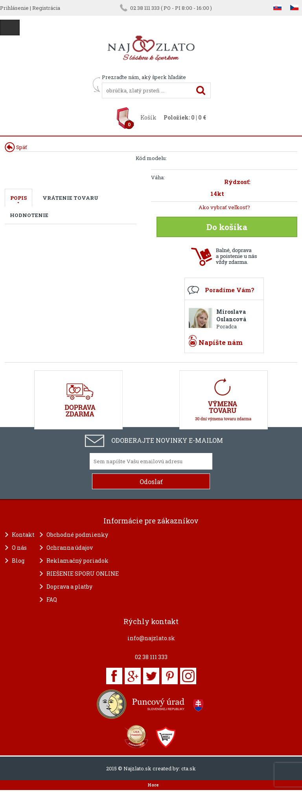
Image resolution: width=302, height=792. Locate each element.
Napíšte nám (221, 342)
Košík (148, 117)
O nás (19, 547)
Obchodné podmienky (77, 534)
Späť (16, 147)
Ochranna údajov (69, 547)
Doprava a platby (69, 586)
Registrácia (46, 7)
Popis (18, 197)
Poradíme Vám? (229, 290)
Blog (18, 560)
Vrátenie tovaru (70, 197)
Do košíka (226, 226)
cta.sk (188, 768)
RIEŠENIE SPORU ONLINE (82, 573)
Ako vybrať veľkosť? (224, 207)
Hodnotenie (29, 215)
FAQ (51, 599)
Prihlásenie (14, 7)
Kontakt (23, 534)
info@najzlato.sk (151, 638)
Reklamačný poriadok (77, 560)
